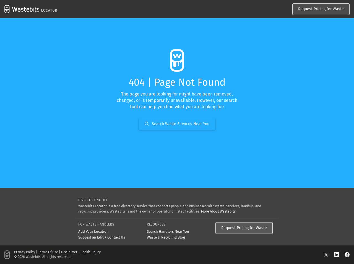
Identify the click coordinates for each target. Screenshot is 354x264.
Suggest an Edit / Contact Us (101, 237)
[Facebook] (347, 254)
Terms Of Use (48, 252)
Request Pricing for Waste (321, 9)
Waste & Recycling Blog (166, 237)
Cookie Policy (90, 252)
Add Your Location (93, 231)
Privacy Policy (24, 252)
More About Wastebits (218, 211)
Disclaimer (69, 252)
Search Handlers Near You (168, 231)
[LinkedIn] (339, 254)
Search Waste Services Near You (177, 123)
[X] (329, 254)
